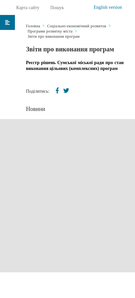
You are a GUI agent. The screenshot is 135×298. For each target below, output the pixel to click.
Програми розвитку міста (50, 31)
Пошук (57, 7)
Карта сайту (27, 7)
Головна (33, 26)
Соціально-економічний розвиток (76, 26)
